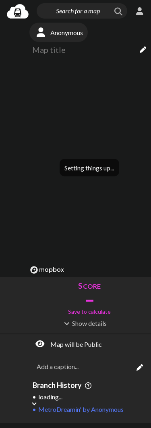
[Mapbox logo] (47, 270)
